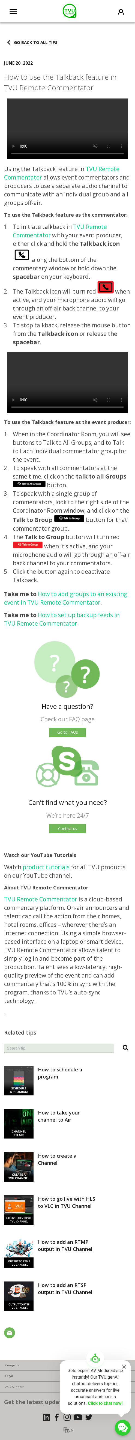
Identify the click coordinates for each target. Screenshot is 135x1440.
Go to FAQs (67, 732)
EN (71, 1430)
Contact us (67, 828)
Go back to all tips (36, 42)
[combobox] (59, 1048)
